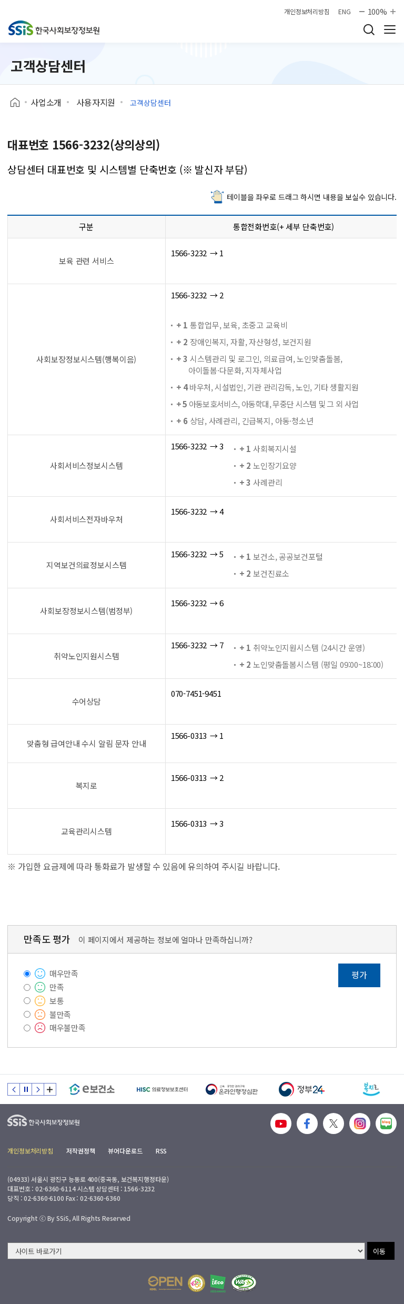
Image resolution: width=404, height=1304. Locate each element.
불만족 (60, 1014)
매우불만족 (67, 1027)
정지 (25, 1089)
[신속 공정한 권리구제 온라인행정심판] (232, 1089)
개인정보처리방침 (307, 11)
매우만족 (63, 973)
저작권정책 (80, 1150)
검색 (369, 29)
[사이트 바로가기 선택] (186, 1250)
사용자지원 (95, 102)
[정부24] (302, 1089)
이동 (379, 1251)
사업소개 (46, 102)
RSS (161, 1150)
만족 (56, 986)
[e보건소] (92, 1089)
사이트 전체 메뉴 (390, 29)
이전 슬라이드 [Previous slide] (13, 1089)
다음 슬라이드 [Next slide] (38, 1089)
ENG (344, 11)
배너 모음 (50, 1089)
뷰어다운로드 (125, 1150)
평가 (359, 974)
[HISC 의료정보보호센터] (162, 1089)
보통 (56, 1000)
